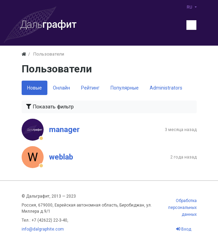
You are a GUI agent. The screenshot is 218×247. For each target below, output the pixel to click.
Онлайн (61, 88)
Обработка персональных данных (182, 207)
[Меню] (191, 25)
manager (64, 129)
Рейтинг (90, 88)
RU (190, 7)
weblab (61, 157)
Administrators (166, 88)
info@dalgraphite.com (43, 229)
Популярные (125, 88)
